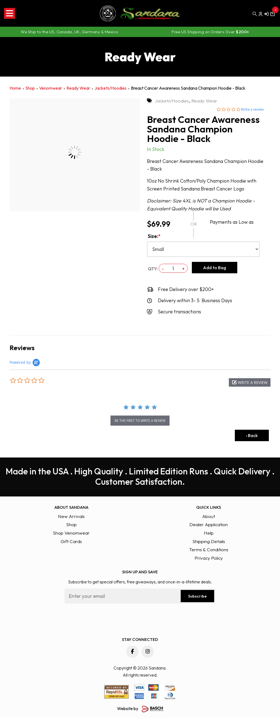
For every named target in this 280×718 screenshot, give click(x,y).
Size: (154, 236)
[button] (249, 382)
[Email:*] (140, 596)
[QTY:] (173, 268)
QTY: (153, 268)
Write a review (252, 109)
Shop (30, 88)
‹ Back (252, 435)
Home (15, 88)
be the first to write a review (140, 420)
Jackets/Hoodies (110, 88)
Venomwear (50, 88)
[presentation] (105, 618)
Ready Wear (78, 88)
